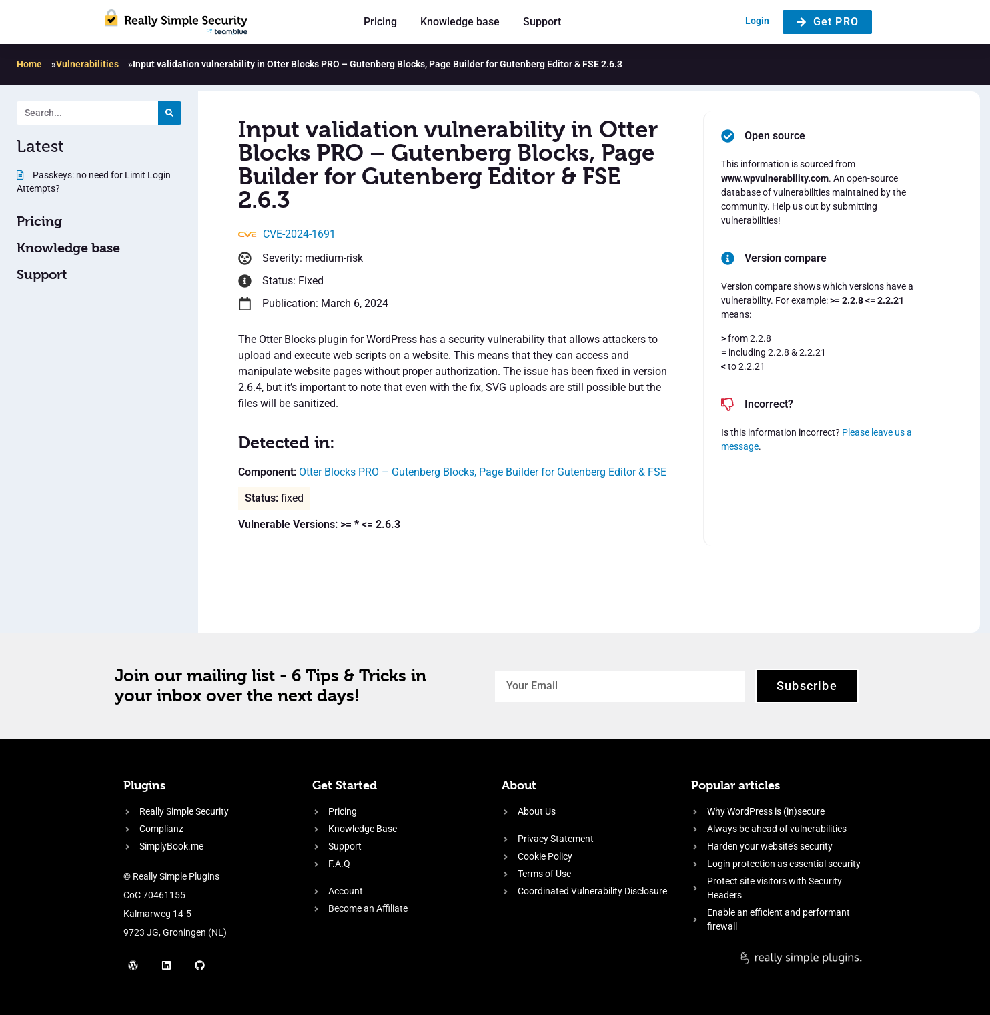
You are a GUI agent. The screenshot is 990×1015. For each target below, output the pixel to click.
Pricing (380, 21)
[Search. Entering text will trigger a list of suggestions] (87, 113)
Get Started (344, 785)
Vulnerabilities (87, 64)
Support (542, 21)
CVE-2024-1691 (299, 234)
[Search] (169, 113)
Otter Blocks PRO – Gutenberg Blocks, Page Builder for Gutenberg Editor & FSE (482, 472)
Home (29, 64)
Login (757, 20)
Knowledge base (460, 21)
